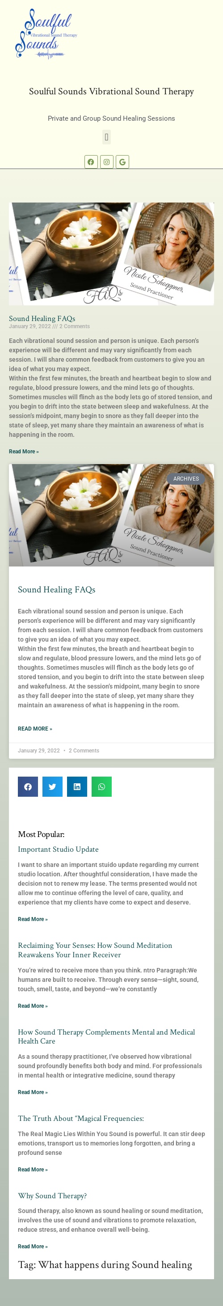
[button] (106, 137)
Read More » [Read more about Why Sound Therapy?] (33, 1246)
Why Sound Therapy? (52, 1196)
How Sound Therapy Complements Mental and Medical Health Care (106, 1037)
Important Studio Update (58, 849)
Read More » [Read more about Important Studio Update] (33, 919)
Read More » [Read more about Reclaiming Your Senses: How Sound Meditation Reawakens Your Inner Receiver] (33, 1006)
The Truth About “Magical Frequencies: (81, 1118)
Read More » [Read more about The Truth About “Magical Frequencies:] (33, 1170)
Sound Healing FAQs (42, 318)
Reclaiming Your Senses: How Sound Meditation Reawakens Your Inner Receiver (95, 950)
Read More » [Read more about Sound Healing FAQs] (24, 451)
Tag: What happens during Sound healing (105, 1265)
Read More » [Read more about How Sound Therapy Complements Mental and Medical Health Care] (33, 1092)
